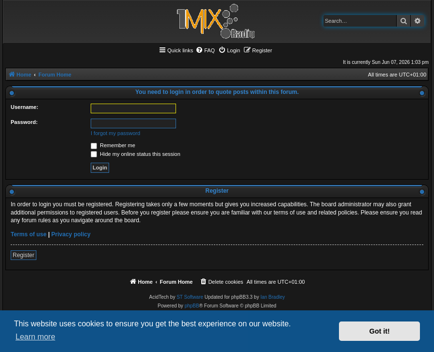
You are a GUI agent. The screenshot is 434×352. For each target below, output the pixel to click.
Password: (24, 122)
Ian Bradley (272, 297)
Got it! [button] (380, 331)
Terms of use (29, 234)
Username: (24, 107)
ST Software (190, 297)
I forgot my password (115, 133)
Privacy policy (71, 234)
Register (23, 255)
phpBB (192, 305)
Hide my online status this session (135, 154)
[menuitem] (205, 50)
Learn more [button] (35, 337)
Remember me (113, 145)
